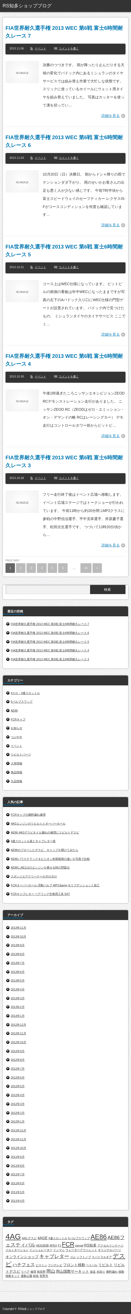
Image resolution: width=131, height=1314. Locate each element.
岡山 (50, 1271)
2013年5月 (18, 980)
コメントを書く (69, 48)
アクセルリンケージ (110, 1245)
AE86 (14, 710)
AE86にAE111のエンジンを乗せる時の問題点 (40, 867)
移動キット (13, 1275)
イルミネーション (17, 1249)
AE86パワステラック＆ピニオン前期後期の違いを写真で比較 (50, 858)
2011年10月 (18, 1147)
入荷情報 (16, 763)
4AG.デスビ (29, 1238)
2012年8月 (18, 1059)
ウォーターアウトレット (81, 1249)
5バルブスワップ (21, 701)
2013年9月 (18, 945)
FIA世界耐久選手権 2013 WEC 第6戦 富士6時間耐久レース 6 (64, 141)
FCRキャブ (18, 719)
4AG (13, 1236)
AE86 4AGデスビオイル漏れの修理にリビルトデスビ (45, 832)
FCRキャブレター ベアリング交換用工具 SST (40, 893)
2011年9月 (18, 1156)
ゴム (73, 1257)
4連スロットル (57, 1238)
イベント (40, 48)
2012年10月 (18, 1042)
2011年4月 (18, 1200)
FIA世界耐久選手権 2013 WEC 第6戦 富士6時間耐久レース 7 (64, 32)
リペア (25, 1271)
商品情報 (16, 772)
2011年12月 (18, 1130)
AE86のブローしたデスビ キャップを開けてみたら (44, 849)
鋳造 (36, 1275)
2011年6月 (18, 1183)
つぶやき (16, 736)
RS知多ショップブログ (27, 5)
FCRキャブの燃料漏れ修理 (28, 814)
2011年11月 (18, 1139)
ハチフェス (24, 1264)
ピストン (41, 1265)
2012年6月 (18, 1077)
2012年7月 (18, 1068)
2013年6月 (18, 971)
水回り (100, 1271)
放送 (93, 1271)
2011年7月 (18, 1174)
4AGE (42, 1238)
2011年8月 (18, 1165)
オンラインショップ (22, 1257)
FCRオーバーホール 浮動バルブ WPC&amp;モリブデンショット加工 (55, 885)
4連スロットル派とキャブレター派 (33, 841)
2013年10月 (18, 936)
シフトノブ (84, 1257)
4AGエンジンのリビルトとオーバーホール (38, 823)
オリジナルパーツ (109, 1249)
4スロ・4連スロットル (25, 693)
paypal (79, 1245)
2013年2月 (18, 1006)
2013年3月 (18, 998)
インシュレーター (40, 1249)
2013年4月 (18, 989)
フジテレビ (55, 1265)
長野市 (44, 1275)
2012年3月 (18, 1104)
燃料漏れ (112, 1271)
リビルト (105, 1265)
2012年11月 (18, 1033)
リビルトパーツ (21, 754)
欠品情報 (16, 781)
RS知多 (90, 1245)
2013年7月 (18, 963)
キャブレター (54, 1256)
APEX (53, 1245)
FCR (68, 1244)
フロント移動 (74, 1265)
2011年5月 (18, 1192)
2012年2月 (18, 1112)
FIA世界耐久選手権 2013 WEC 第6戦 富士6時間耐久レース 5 (64, 250)
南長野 (41, 1271)
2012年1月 (18, 1121)
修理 (33, 1271)
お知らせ (16, 728)
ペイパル (91, 1265)
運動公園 (26, 1275)
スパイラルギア (102, 1257)
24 (86, 567)
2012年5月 (18, 1086)
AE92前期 (42, 1245)
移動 (121, 1271)
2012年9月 (18, 1051)
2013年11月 (18, 927)
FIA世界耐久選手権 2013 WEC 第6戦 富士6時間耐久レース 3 (64, 461)
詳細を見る (110, 116)
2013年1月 (18, 1015)
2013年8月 (18, 954)
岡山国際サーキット (72, 1271)
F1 (59, 1245)
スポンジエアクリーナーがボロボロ (34, 876)
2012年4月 (18, 1095)
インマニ (59, 1249)
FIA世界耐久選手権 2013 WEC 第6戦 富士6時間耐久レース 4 (64, 360)
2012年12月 (18, 1024)
